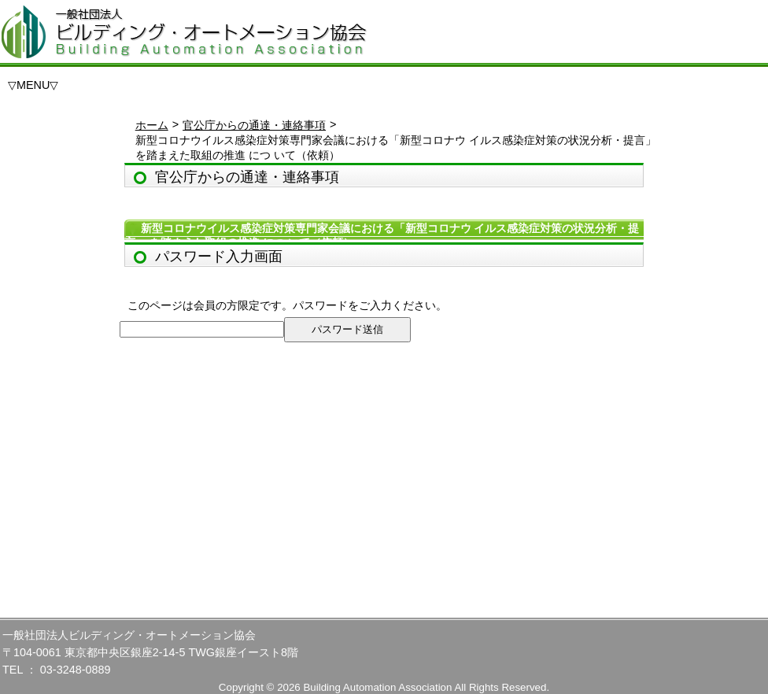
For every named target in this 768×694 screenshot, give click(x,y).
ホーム (151, 125)
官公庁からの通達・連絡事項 (254, 125)
